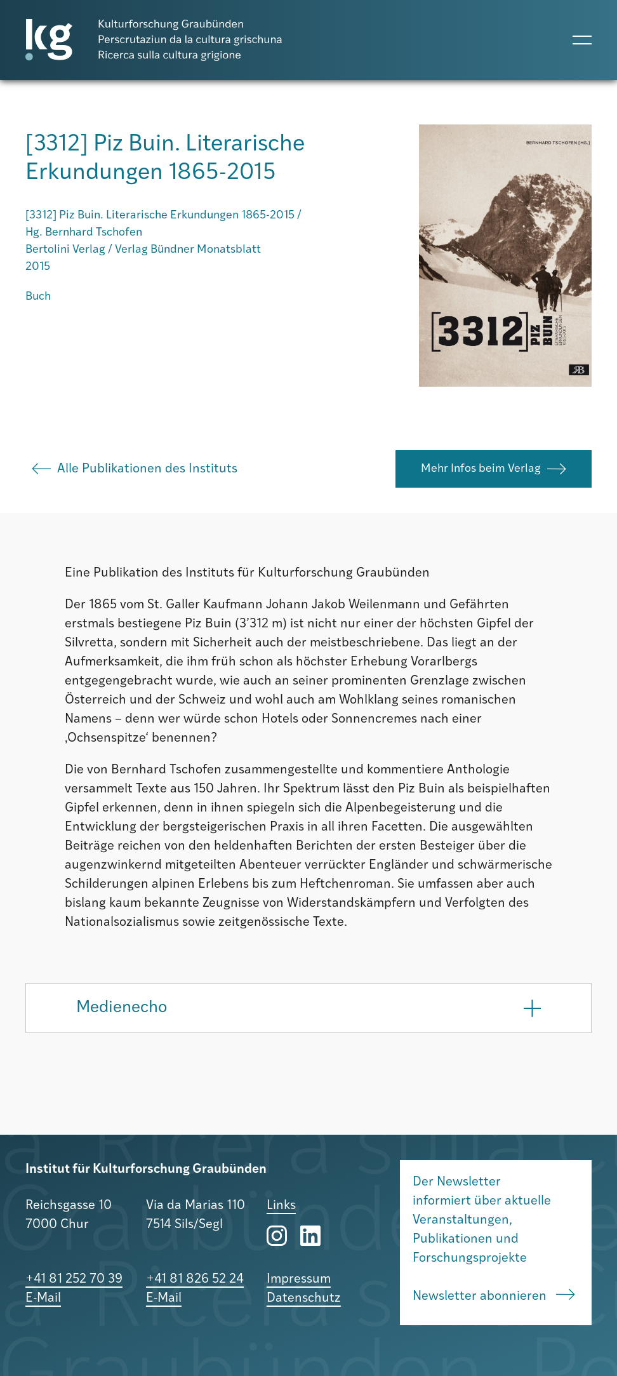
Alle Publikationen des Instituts (134, 469)
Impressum (299, 1279)
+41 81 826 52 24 (195, 1279)
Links (281, 1205)
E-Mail (43, 1298)
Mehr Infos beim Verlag (493, 469)
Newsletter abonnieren (494, 1296)
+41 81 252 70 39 (74, 1279)
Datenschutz (304, 1298)
